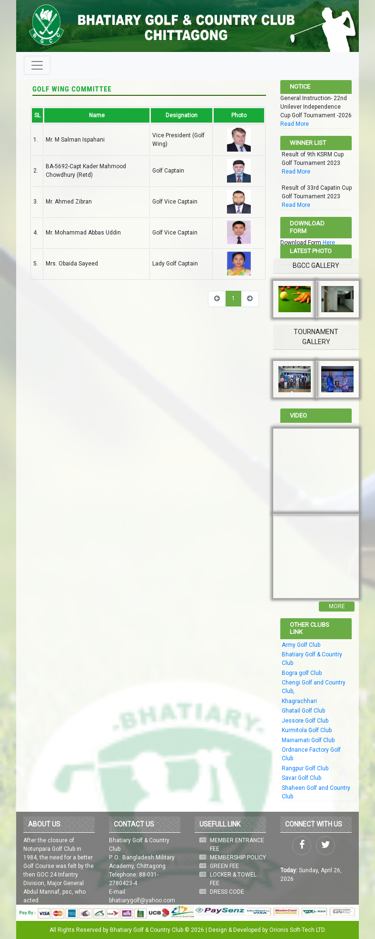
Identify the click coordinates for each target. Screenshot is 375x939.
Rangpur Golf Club (305, 768)
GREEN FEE (224, 866)
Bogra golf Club (302, 673)
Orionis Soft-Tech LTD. (297, 930)
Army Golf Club (301, 645)
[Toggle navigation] (37, 65)
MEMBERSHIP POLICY (238, 857)
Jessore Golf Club (305, 720)
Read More (294, 124)
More (337, 606)
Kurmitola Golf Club (307, 730)
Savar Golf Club (301, 778)
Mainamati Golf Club (308, 740)
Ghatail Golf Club (303, 710)
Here (329, 242)
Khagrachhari (299, 701)
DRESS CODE (227, 891)
